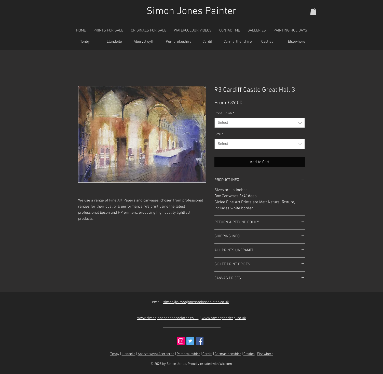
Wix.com (226, 364)
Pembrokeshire (188, 354)
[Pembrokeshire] (178, 42)
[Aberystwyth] (144, 42)
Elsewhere (265, 354)
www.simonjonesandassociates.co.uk (168, 318)
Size (218, 134)
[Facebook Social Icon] (199, 341)
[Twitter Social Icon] (190, 341)
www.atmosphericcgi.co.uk (224, 318)
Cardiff (207, 354)
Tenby (114, 354)
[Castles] (267, 42)
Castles (249, 354)
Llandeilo (128, 354)
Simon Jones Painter (191, 11)
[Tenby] (85, 42)
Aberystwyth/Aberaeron (156, 354)
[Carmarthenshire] (237, 42)
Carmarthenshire (228, 354)
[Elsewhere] (296, 42)
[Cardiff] (208, 42)
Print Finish (224, 113)
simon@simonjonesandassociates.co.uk (196, 302)
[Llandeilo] (114, 42)
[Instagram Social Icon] (181, 341)
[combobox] (259, 123)
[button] (313, 11)
